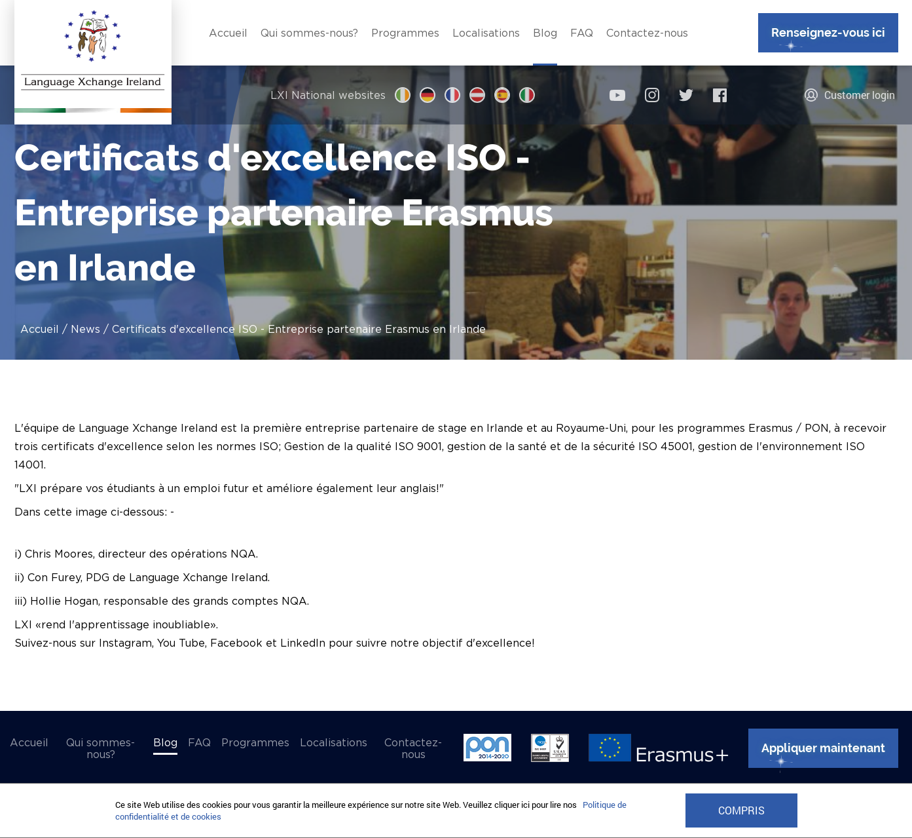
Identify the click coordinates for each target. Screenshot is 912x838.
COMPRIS (741, 810)
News (85, 329)
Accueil (39, 329)
